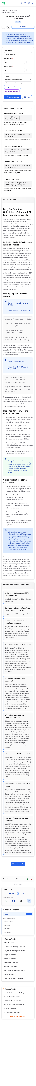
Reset (27, 97)
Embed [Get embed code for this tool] (10, 893)
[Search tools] (21, 3)
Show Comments (18, 864)
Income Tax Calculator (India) (14, 1005)
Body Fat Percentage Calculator (14, 951)
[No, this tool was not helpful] (31, 879)
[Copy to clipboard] (29, 901)
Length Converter (10, 958)
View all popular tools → (18, 1016)
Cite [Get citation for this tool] (25, 893)
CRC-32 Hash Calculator (12, 997)
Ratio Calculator (9, 974)
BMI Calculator (9, 943)
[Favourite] (8, 27)
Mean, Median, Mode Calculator (14, 970)
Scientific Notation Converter (14, 978)
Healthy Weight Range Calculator (15, 947)
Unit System (8, 50)
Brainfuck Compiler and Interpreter (15, 993)
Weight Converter (10, 954)
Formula (6, 76)
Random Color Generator (12, 1001)
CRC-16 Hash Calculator (12, 1012)
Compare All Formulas (12, 87)
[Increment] (25, 61)
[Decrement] (25, 63)
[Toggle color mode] (29, 3)
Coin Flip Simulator (10, 1008)
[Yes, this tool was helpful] (27, 879)
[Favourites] (25, 3)
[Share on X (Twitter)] (21, 901)
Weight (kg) (8, 58)
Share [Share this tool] (23, 27)
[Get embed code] (3, 27)
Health (16, 10)
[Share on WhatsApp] (6, 901)
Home (3, 10)
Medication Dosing (11, 91)
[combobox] (18, 54)
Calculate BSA (13, 97)
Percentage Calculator (11, 962)
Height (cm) (8, 66)
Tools (9, 10)
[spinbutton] (15, 62)
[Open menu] (32, 3)
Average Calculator (10, 966)
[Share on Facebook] (13, 901)
